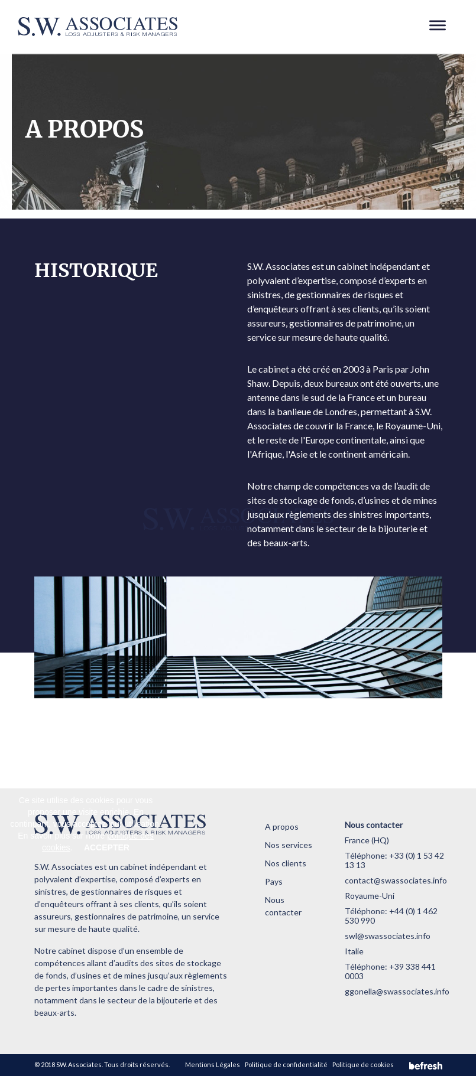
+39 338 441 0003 (390, 971)
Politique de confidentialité (286, 1064)
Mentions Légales (212, 1064)
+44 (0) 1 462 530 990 (391, 915)
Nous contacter (283, 906)
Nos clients (285, 863)
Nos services (288, 845)
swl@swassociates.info (387, 936)
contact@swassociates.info (396, 880)
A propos (282, 826)
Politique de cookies (363, 1064)
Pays (274, 881)
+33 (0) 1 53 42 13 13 (394, 860)
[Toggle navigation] (437, 26)
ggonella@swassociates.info (397, 991)
